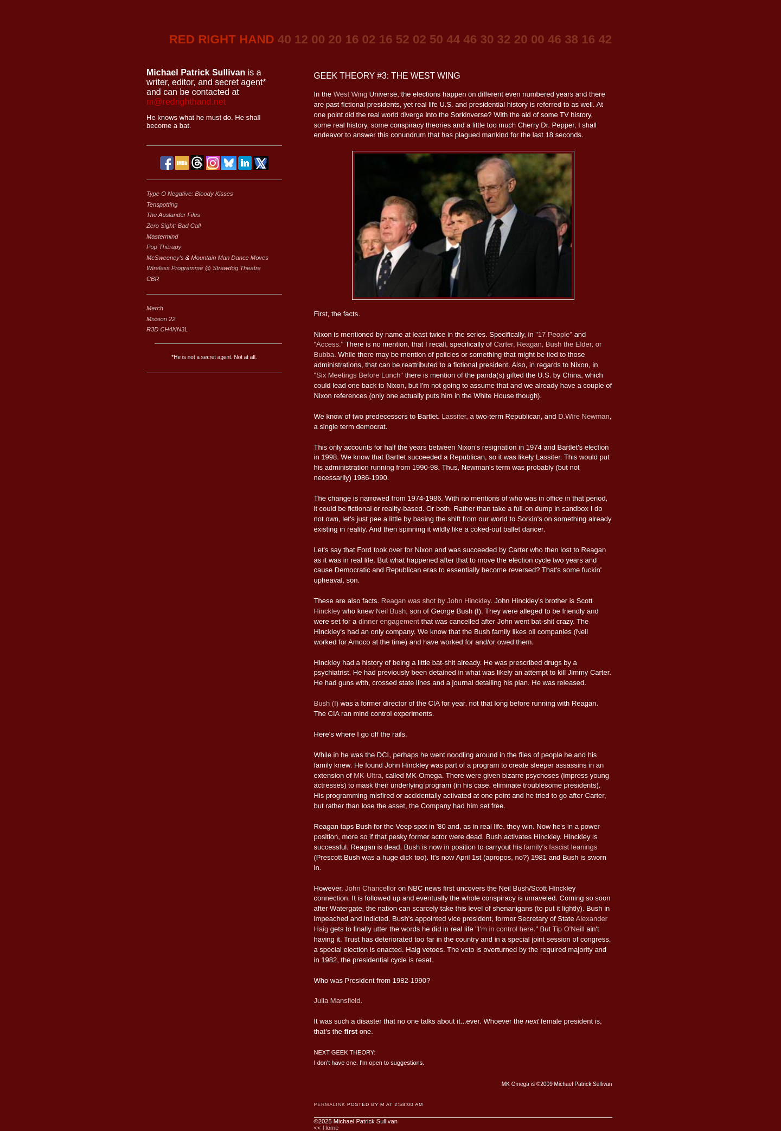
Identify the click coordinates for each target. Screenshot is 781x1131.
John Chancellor (370, 888)
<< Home (326, 1127)
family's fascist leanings (560, 847)
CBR (152, 279)
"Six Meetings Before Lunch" (359, 375)
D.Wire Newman (584, 416)
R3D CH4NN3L (167, 329)
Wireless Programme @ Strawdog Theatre (203, 268)
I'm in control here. (507, 929)
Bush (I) (326, 703)
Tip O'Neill (569, 929)
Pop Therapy (163, 247)
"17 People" (553, 334)
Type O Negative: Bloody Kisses (189, 193)
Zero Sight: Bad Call (173, 225)
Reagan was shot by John (435, 601)
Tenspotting (161, 204)
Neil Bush (391, 611)
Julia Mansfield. (338, 1000)
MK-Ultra (367, 775)
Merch (154, 308)
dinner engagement (389, 621)
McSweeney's (165, 257)
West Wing (351, 94)
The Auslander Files (173, 215)
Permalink (329, 1104)
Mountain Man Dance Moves (229, 257)
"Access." (329, 344)
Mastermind (162, 236)
